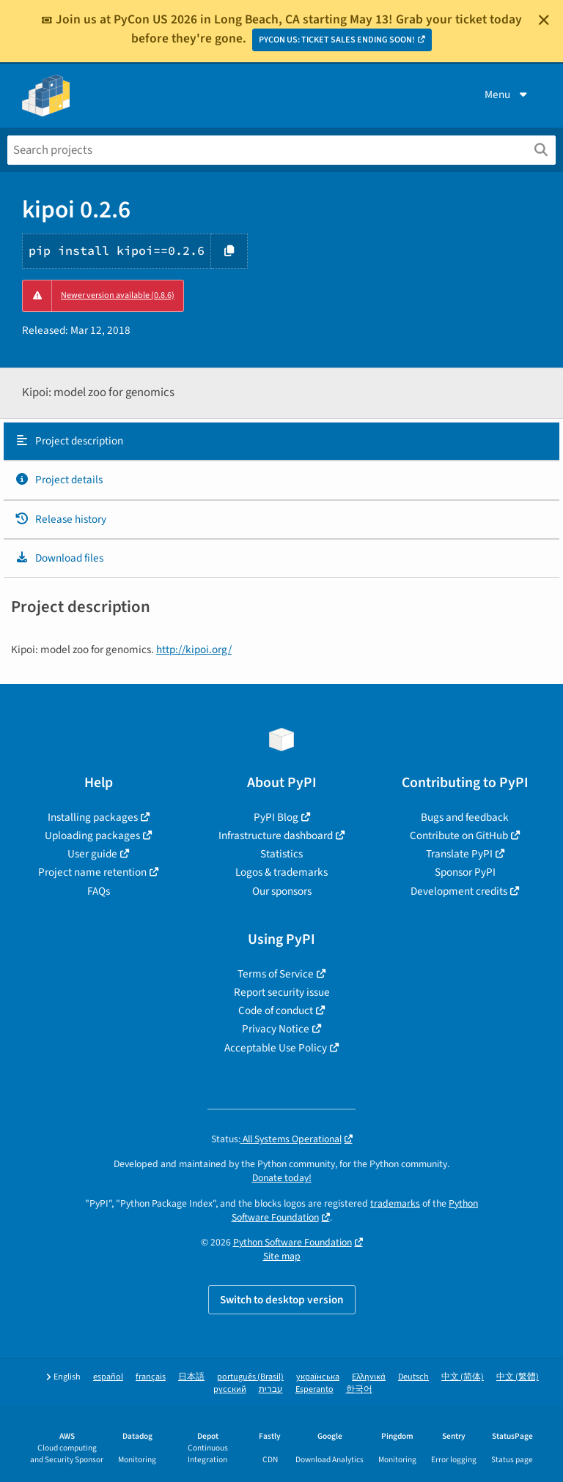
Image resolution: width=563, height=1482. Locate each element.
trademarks (395, 1203)
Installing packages (93, 817)
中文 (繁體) (517, 1377)
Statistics (281, 854)
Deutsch (413, 1377)
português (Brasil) (250, 1377)
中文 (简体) (462, 1377)
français (151, 1377)
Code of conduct (275, 1010)
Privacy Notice (275, 1029)
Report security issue (282, 992)
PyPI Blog (276, 817)
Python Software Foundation (292, 1242)
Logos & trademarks (281, 872)
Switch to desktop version (282, 1300)
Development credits (459, 891)
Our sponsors (282, 891)
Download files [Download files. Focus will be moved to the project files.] (59, 558)
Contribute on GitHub (459, 835)
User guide (92, 854)
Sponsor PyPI (465, 872)
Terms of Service (276, 974)
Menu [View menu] (507, 94)
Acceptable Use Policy (275, 1048)
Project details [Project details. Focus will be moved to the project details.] (59, 480)
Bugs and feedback (465, 817)
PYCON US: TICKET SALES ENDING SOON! (337, 40)
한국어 (359, 1389)
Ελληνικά (369, 1377)
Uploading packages (92, 835)
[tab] (281, 441)
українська (317, 1377)
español (108, 1377)
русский (229, 1389)
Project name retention (92, 872)
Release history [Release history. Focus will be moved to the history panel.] (60, 519)
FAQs (98, 891)
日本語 (191, 1377)
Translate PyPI (459, 854)
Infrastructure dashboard (275, 835)
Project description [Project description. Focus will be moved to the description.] (69, 441)
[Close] (544, 20)
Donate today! (282, 1178)
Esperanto (314, 1389)
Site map (282, 1256)
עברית (271, 1389)
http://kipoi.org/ (194, 649)
